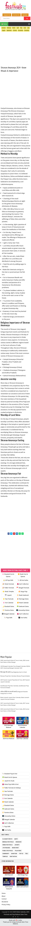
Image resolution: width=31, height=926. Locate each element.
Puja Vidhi (18, 850)
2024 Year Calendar (22, 739)
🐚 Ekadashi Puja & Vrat (9, 774)
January (3, 28)
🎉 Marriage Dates (23, 599)
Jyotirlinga (6, 847)
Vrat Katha (13, 856)
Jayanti (17, 844)
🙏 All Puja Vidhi (8, 581)
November (20, 30)
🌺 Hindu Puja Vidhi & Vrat (10, 785)
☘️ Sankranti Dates (23, 607)
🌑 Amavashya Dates (22, 611)
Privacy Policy (6, 905)
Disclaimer (5, 902)
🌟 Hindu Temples (8, 592)
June (25, 28)
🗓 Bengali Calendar (8, 614)
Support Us (7, 15)
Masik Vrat (15, 847)
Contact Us (16, 15)
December (26, 30)
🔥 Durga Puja (22, 592)
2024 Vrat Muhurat (8, 739)
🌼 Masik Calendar (23, 603)
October (15, 30)
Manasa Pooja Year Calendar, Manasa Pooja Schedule (15, 676)
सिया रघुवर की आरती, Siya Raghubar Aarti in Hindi (13, 672)
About (3, 897)
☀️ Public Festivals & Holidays (11, 788)
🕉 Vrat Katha (22, 618)
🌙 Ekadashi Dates (8, 607)
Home (3, 894)
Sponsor (25, 15)
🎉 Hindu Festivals (8, 584)
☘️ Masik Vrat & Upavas (9, 778)
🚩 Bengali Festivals (23, 588)
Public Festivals (7, 850)
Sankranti (5, 853)
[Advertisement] (15, 48)
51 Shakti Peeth (7, 839)
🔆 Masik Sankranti (23, 596)
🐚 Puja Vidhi (8, 618)
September (9, 30)
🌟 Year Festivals (8, 599)
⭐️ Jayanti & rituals (8, 781)
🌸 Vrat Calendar (8, 603)
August (3, 30)
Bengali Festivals (8, 842)
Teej (26, 853)
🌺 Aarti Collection (23, 584)
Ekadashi (18, 842)
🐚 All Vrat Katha (23, 581)
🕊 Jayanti (8, 596)
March (13, 28)
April (18, 28)
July (28, 28)
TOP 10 (21, 853)
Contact (4, 899)
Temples (5, 856)
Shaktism (14, 853)
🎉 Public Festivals (8, 588)
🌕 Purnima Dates (8, 611)
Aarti (16, 839)
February (9, 28)
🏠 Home (4, 24)
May (21, 28)
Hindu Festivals (7, 844)
